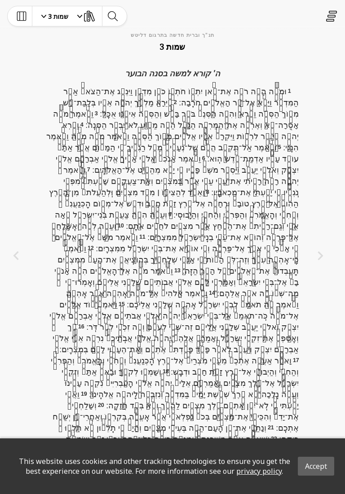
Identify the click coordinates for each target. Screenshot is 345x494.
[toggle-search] (112, 16)
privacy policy (259, 471)
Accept (316, 466)
